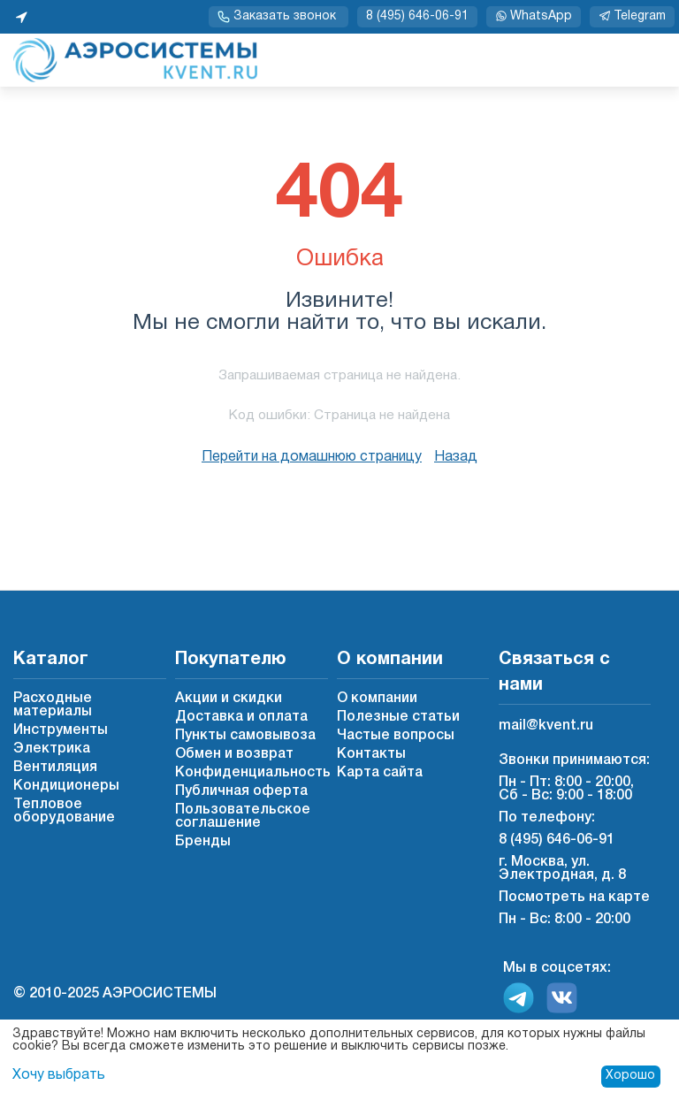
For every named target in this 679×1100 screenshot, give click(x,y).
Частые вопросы (395, 736)
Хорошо (630, 1075)
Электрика (51, 749)
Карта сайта (380, 773)
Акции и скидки (228, 698)
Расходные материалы (52, 705)
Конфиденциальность (253, 773)
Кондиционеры (66, 786)
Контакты (371, 754)
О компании (377, 698)
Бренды (203, 842)
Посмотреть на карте (574, 897)
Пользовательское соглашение (242, 816)
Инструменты (60, 730)
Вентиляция (55, 767)
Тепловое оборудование (64, 811)
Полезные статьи (398, 717)
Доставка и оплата (241, 717)
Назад (455, 457)
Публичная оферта (241, 791)
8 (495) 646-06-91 (417, 16)
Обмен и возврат (234, 754)
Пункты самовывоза (245, 736)
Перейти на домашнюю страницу (312, 457)
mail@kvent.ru (546, 726)
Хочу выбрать (58, 1075)
